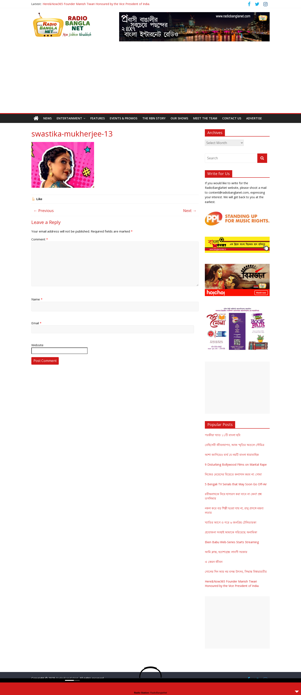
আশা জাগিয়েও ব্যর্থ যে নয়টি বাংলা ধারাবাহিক (232, 455)
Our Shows (179, 118)
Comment (39, 239)
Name (36, 299)
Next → (189, 210)
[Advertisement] (150, 81)
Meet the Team (205, 118)
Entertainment (69, 118)
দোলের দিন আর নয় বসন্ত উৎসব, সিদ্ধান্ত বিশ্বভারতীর (236, 572)
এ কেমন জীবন (213, 562)
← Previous (43, 210)
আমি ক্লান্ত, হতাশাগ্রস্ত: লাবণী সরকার (226, 552)
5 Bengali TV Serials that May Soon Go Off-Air (236, 484)
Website (37, 345)
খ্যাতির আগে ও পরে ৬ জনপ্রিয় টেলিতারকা (230, 522)
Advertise (254, 118)
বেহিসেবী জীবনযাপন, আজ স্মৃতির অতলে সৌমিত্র (234, 445)
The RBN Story (154, 118)
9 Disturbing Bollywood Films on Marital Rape (236, 464)
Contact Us (231, 118)
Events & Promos (123, 118)
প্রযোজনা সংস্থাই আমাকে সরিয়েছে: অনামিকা (231, 532)
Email (36, 323)
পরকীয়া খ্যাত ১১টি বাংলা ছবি (222, 435)
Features (97, 118)
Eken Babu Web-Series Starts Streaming (232, 542)
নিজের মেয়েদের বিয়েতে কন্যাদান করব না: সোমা (233, 474)
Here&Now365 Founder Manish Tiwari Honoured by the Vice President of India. (96, 4)
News (47, 118)
